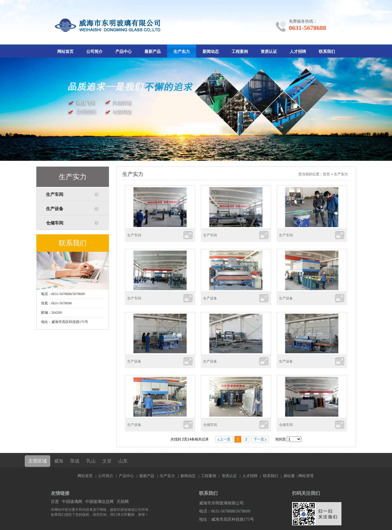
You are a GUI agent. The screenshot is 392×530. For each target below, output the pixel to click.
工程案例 (240, 51)
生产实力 (181, 51)
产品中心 (123, 51)
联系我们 (327, 51)
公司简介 (94, 51)
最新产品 (152, 51)
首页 (326, 174)
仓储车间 (54, 223)
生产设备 (54, 208)
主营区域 (37, 460)
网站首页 (65, 51)
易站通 (290, 476)
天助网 (123, 501)
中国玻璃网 (72, 501)
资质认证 (269, 51)
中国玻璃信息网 (99, 501)
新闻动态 (211, 51)
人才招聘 (298, 51)
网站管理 (306, 476)
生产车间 (54, 194)
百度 (55, 501)
